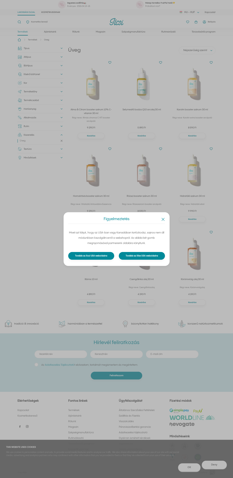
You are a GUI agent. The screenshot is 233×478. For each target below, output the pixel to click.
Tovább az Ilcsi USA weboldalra (91, 256)
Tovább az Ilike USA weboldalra (142, 256)
